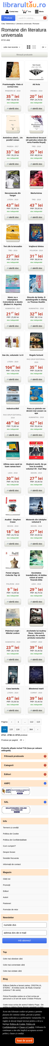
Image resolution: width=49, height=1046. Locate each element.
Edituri (6, 891)
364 (31, 729)
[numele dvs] (24, 925)
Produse (8, 18)
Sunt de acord (24, 1040)
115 (11, 729)
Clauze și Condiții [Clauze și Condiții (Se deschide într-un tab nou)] (26, 1027)
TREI (34, 146)
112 (31, 722)
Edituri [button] (7, 774)
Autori (5, 897)
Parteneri (7, 903)
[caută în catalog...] (29, 18)
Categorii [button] (9, 765)
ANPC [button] (7, 783)
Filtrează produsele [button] (14, 756)
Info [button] (5, 821)
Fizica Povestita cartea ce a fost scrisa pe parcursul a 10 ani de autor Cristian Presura (22, 997)
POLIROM (34, 250)
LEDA (10, 473)
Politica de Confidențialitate (15, 840)
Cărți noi (6, 879)
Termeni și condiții (11, 827)
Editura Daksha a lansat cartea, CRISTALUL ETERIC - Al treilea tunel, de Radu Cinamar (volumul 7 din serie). (22, 987)
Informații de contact (12, 864)
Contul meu (11, 11)
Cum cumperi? (9, 846)
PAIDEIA (10, 146)
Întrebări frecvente (11, 858)
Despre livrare (9, 852)
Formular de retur (10, 909)
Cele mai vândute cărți (12, 959)
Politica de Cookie (11, 834)
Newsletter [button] (8, 917)
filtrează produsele (24, 55)
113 (38, 722)
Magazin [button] (7, 872)
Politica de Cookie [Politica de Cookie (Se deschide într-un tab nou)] (17, 1024)
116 (17, 729)
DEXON (34, 473)
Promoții (6, 885)
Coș (26, 11)
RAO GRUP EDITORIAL (36, 359)
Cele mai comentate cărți (14, 965)
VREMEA (33, 91)
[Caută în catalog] (44, 17)
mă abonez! (24, 940)
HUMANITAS (10, 308)
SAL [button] (6, 802)
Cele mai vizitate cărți (12, 971)
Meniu (39, 11)
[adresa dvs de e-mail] (24, 932)
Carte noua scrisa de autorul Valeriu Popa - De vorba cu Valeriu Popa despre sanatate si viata (23, 1006)
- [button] (45, 783)
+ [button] (45, 756)
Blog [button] (5, 979)
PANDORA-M (10, 91)
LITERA (10, 200)
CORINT (33, 642)
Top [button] (5, 952)
